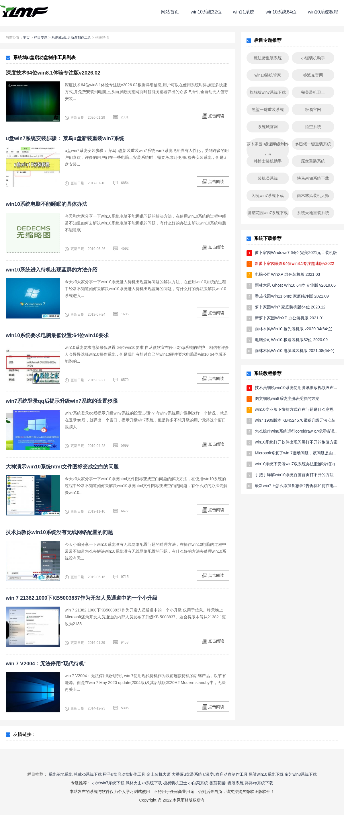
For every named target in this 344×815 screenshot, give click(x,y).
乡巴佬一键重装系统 (313, 144)
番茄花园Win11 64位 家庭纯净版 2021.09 (292, 296)
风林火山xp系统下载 (144, 783)
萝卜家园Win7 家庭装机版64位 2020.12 (290, 307)
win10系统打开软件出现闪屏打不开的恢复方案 (296, 442)
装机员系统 (268, 178)
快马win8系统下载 (313, 178)
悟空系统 (313, 126)
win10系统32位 (206, 11)
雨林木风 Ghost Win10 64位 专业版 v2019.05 (295, 285)
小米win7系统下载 (108, 783)
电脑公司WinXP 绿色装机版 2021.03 (287, 274)
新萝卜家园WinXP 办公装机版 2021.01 (289, 318)
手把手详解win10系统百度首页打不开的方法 (294, 474)
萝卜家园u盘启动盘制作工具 (268, 150)
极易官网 (313, 109)
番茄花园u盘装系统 (226, 783)
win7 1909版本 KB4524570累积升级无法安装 (295, 420)
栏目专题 (41, 38)
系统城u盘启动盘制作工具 (71, 38)
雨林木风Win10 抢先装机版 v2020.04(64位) (293, 329)
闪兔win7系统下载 (268, 195)
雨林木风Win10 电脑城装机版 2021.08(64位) (294, 350)
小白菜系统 (198, 783)
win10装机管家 (268, 75)
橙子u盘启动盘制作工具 (124, 774)
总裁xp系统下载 (88, 774)
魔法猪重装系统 (268, 58)
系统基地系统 (60, 774)
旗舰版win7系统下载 (268, 92)
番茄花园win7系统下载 (268, 212)
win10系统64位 (281, 11)
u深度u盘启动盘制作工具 (225, 774)
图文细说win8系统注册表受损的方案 (287, 398)
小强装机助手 (313, 58)
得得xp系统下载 (259, 783)
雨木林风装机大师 (313, 195)
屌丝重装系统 (313, 161)
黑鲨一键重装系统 (268, 109)
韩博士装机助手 (268, 161)
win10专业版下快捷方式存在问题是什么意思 (294, 409)
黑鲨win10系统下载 (266, 774)
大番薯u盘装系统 (187, 774)
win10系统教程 (323, 11)
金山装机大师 (158, 774)
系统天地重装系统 (313, 212)
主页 (26, 38)
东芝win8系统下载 (300, 774)
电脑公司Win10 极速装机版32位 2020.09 (291, 339)
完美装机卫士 (313, 92)
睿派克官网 (313, 75)
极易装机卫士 (175, 783)
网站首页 (170, 11)
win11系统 (243, 11)
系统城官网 (268, 126)
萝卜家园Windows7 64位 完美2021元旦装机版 (296, 252)
